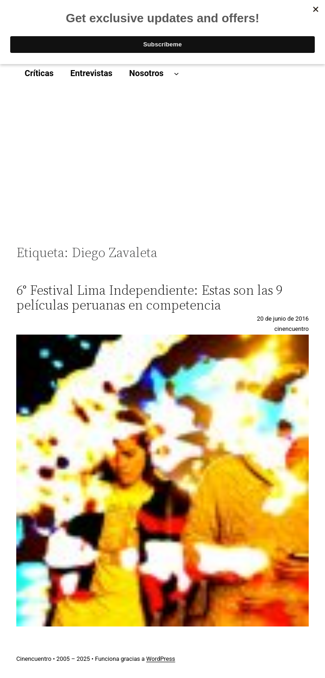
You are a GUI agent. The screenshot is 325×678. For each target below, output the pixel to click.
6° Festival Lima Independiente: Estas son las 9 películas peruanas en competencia (149, 297)
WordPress (160, 658)
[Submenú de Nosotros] (176, 73)
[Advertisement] (162, 169)
